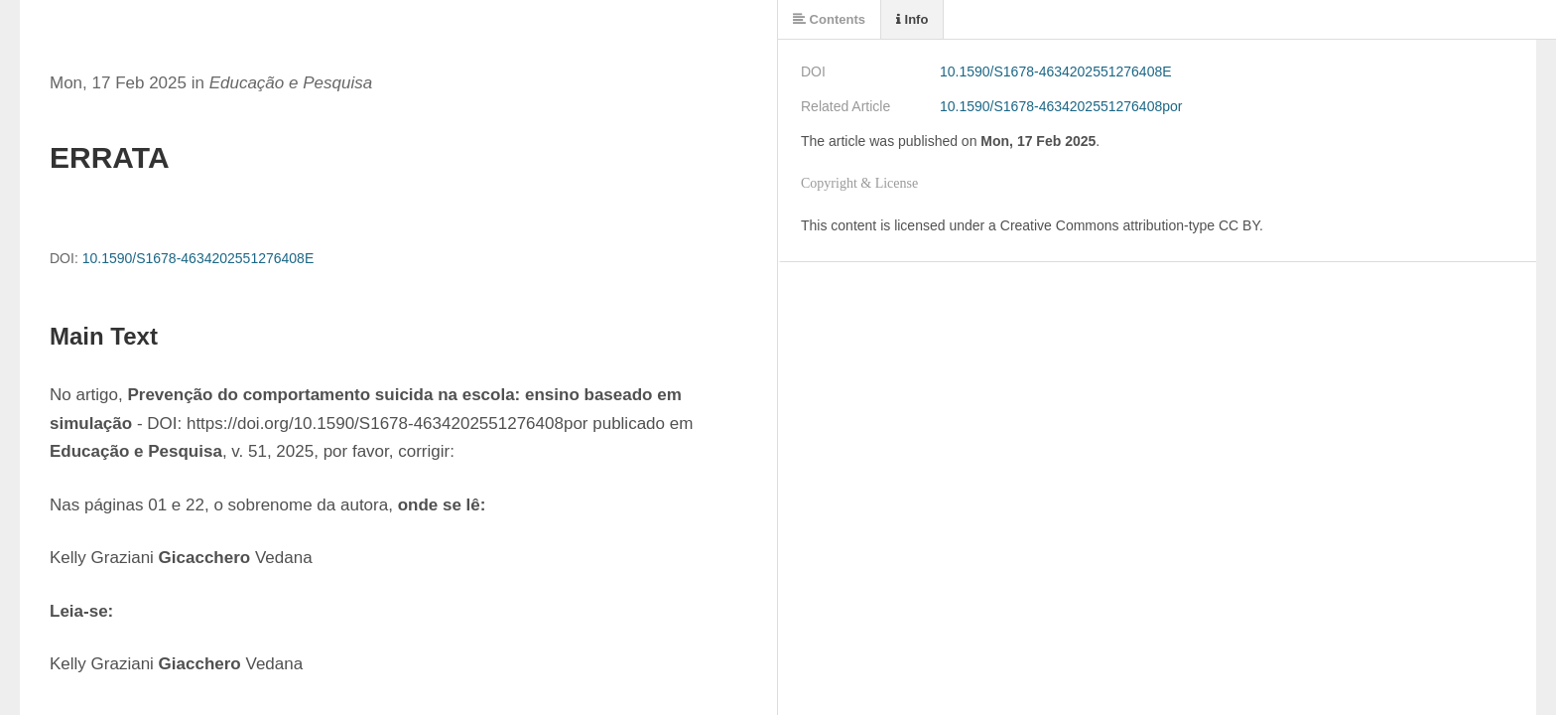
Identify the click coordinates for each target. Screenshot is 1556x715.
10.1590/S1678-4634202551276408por (1061, 106)
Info (912, 19)
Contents (829, 19)
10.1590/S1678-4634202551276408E (198, 258)
